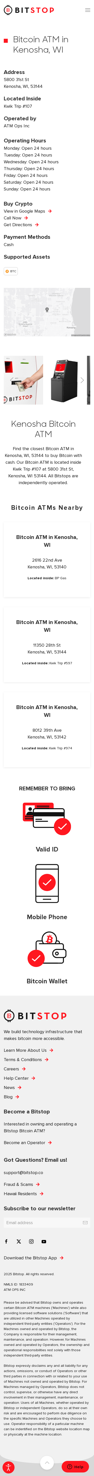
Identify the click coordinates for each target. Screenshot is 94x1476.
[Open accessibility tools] (9, 1467)
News (9, 1087)
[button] (87, 10)
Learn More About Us (25, 1050)
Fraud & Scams (18, 1184)
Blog (8, 1097)
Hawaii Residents (20, 1193)
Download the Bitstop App (30, 1258)
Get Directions (18, 224)
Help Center (16, 1078)
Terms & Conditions (23, 1059)
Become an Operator (24, 1142)
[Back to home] (29, 10)
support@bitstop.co (23, 1172)
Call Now (12, 218)
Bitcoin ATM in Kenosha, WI (47, 541)
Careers (11, 1069)
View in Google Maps (24, 211)
